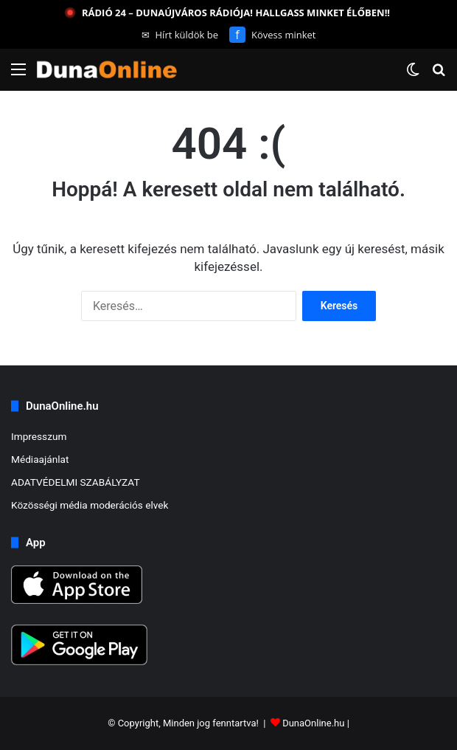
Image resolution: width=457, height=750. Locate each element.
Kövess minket (272, 35)
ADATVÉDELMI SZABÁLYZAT (75, 482)
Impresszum (38, 436)
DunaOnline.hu (313, 723)
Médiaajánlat (40, 459)
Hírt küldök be (180, 34)
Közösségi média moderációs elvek (90, 505)
